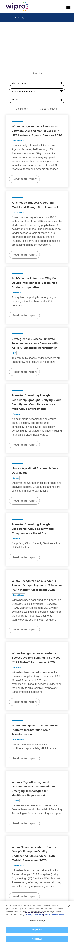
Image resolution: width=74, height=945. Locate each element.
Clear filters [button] (22, 108)
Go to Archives (48, 108)
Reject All (37, 930)
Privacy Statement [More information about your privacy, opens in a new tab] (34, 914)
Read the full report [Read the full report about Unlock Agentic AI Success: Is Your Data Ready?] (24, 500)
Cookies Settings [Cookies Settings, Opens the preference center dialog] (37, 920)
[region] (37, 923)
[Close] (68, 906)
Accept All (37, 939)
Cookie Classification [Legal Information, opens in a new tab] (54, 914)
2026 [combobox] (15, 100)
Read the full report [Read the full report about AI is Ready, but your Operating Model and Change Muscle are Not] (24, 254)
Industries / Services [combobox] (23, 91)
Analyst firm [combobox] (19, 83)
